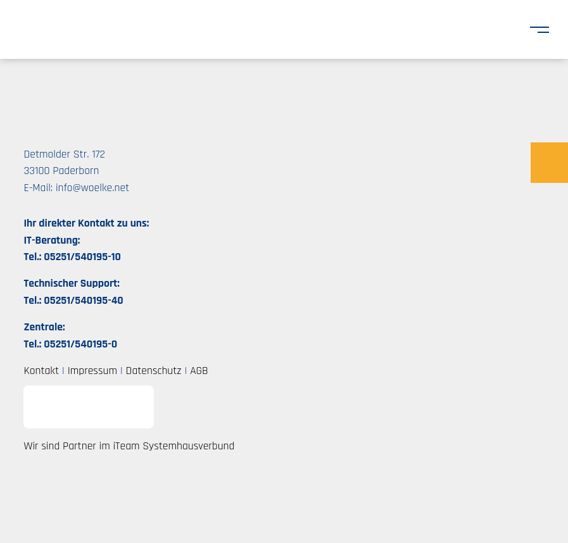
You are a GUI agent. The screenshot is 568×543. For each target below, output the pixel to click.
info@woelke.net (92, 188)
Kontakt (41, 371)
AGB (199, 371)
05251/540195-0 (80, 344)
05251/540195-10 (82, 257)
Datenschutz (154, 371)
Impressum (92, 371)
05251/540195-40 (83, 301)
